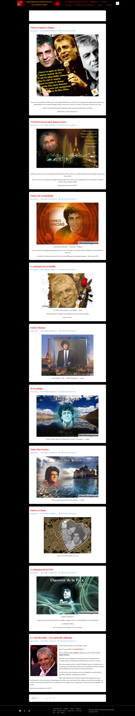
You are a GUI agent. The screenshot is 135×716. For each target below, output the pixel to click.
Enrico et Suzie (38, 510)
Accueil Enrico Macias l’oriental (76, 2)
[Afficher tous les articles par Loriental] (35, 31)
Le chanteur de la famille (43, 266)
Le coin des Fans (71, 31)
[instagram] (29, 711)
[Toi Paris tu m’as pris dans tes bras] (52, 125)
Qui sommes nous (57, 708)
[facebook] (20, 711)
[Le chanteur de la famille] (52, 269)
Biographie (94, 2)
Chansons (68, 5)
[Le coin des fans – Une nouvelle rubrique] (52, 641)
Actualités (65, 708)
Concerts (72, 708)
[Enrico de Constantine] (52, 199)
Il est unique (36, 388)
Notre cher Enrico (39, 449)
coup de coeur (70, 710)
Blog (101, 5)
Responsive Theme (93, 711)
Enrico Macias (37, 327)
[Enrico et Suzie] (52, 513)
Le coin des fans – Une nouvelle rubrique (51, 637)
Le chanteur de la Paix (41, 569)
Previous (34, 698)
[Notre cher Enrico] (52, 452)
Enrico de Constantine (42, 195)
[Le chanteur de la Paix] (52, 573)
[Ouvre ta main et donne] (52, 31)
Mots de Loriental (61, 710)
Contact (109, 5)
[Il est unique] (52, 391)
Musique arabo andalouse (85, 5)
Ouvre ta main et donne (42, 27)
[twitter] (24, 711)
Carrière (105, 2)
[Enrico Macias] (52, 331)
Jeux (58, 712)
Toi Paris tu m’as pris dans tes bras (48, 121)
